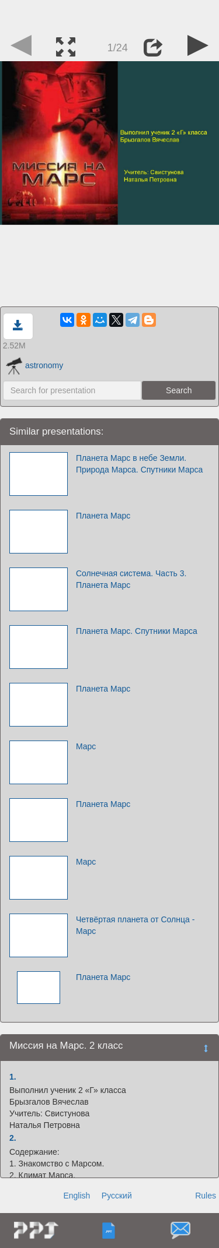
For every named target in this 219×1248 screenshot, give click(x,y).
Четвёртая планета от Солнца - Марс (135, 925)
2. (12, 1138)
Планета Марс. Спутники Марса (136, 631)
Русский (117, 1195)
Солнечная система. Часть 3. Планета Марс (131, 579)
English (76, 1195)
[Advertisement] (109, 14)
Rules (205, 1195)
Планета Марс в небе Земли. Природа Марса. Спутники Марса (139, 463)
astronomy (34, 365)
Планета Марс (103, 515)
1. (12, 1076)
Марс (86, 746)
